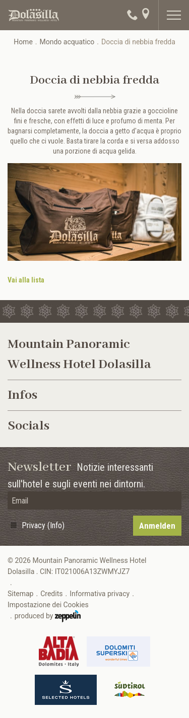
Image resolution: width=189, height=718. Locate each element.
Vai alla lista (26, 280)
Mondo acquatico (67, 42)
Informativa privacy (100, 594)
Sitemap (20, 594)
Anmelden (157, 526)
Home (23, 42)
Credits (51, 594)
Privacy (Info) (43, 525)
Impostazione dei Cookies (48, 605)
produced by (48, 616)
